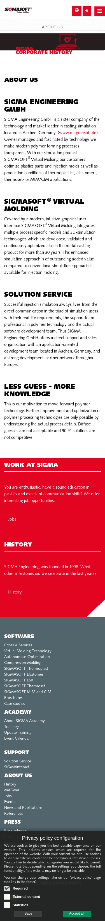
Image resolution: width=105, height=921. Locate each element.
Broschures (13, 698)
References (13, 814)
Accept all (76, 918)
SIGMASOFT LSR (18, 680)
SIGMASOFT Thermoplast (26, 669)
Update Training (18, 733)
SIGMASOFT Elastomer (23, 675)
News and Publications (23, 808)
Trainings (11, 727)
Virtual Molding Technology (28, 651)
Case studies (14, 704)
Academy (18, 712)
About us (18, 776)
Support (16, 752)
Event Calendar (17, 739)
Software (19, 636)
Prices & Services (18, 645)
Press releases (15, 831)
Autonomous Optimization (27, 657)
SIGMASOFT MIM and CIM (27, 692)
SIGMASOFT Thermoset (24, 686)
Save (28, 918)
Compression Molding (22, 663)
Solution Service (17, 761)
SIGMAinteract (16, 767)
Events (9, 802)
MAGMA (11, 790)
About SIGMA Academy (24, 721)
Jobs (12, 519)
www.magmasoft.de (77, 133)
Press (12, 822)
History (15, 592)
